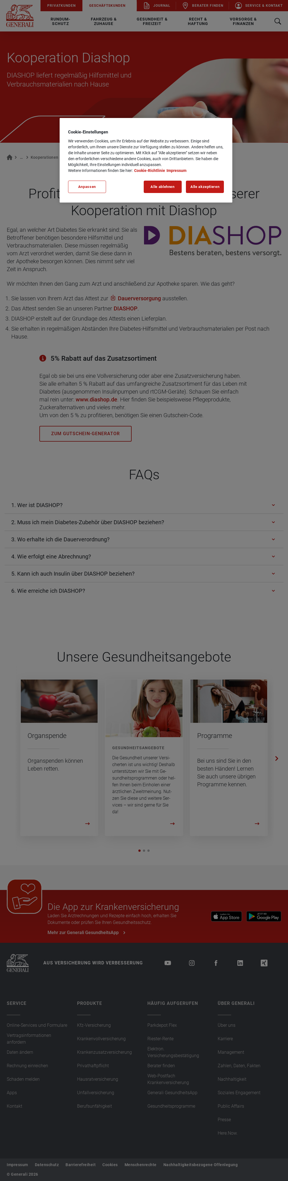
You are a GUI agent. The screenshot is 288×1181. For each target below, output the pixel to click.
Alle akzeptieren (204, 187)
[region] (146, 160)
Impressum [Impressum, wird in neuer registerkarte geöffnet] (176, 170)
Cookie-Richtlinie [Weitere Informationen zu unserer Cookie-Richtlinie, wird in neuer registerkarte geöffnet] (149, 170)
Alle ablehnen (162, 187)
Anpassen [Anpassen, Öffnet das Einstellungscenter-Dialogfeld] (87, 187)
